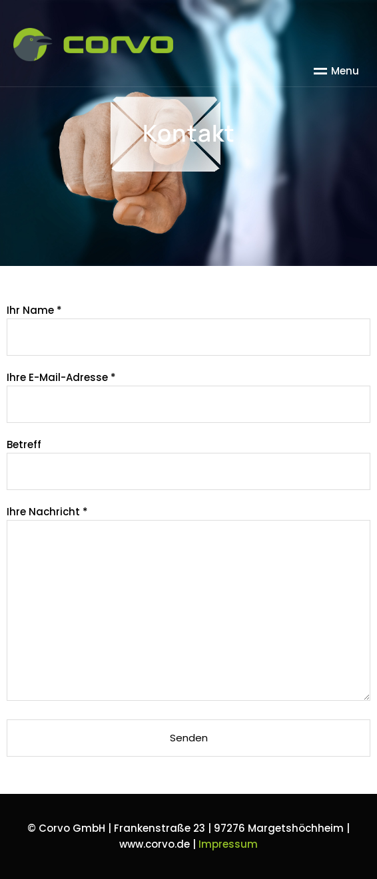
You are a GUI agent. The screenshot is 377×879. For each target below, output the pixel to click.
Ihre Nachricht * (188, 604)
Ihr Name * (188, 323)
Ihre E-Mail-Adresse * (188, 390)
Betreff (188, 458)
